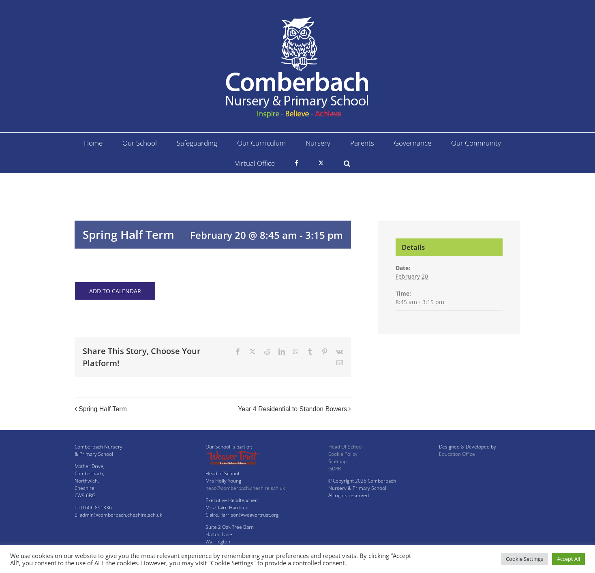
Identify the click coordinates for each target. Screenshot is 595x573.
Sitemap (337, 461)
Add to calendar (115, 291)
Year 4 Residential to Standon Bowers (292, 409)
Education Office (457, 454)
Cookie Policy (342, 454)
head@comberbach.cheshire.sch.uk (245, 488)
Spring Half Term (103, 409)
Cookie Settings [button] (524, 558)
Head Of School (345, 446)
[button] (347, 163)
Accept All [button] (568, 558)
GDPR (334, 468)
